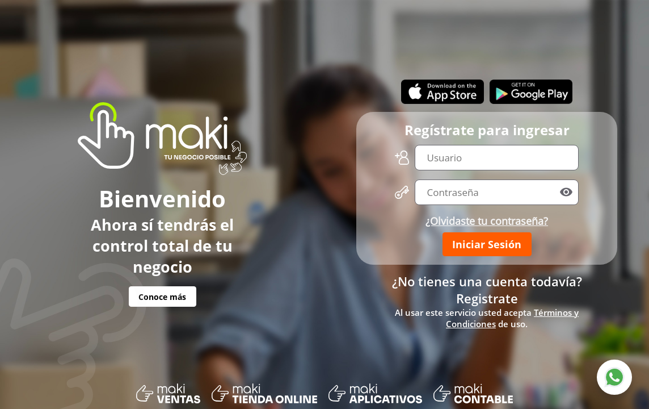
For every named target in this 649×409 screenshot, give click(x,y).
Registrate (487, 298)
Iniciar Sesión (486, 244)
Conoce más (162, 296)
